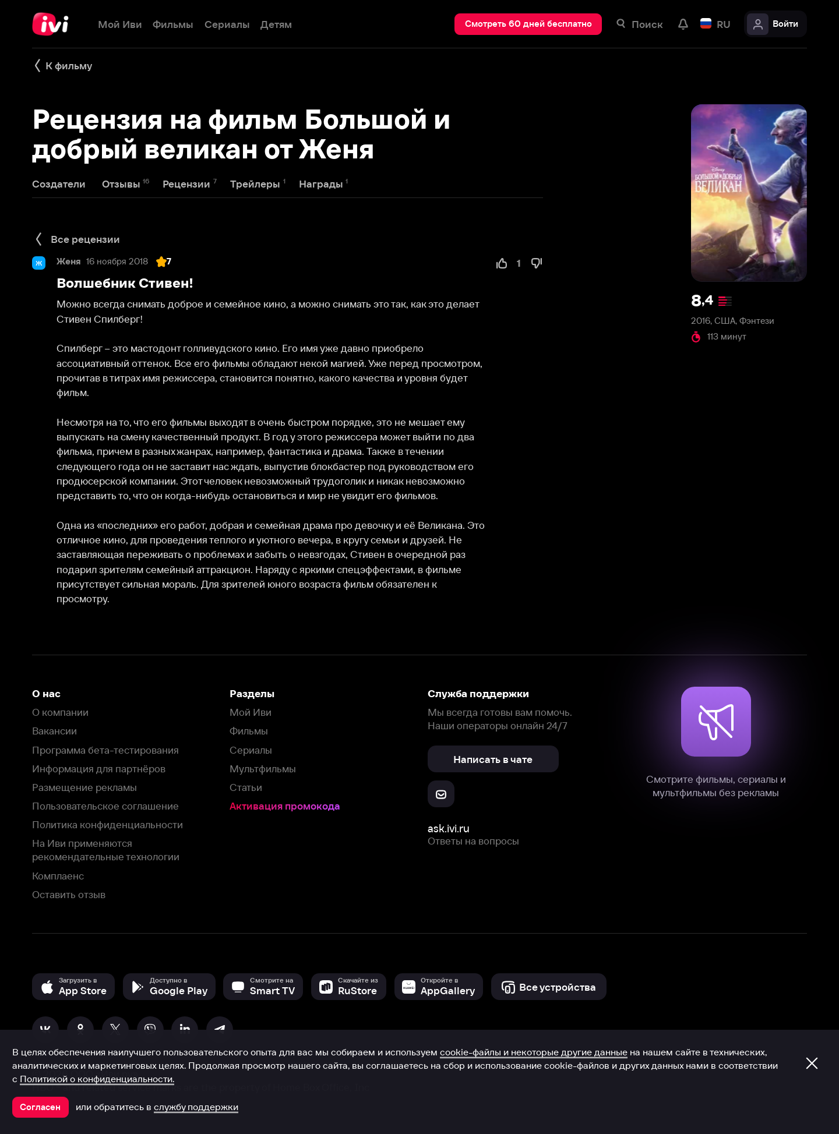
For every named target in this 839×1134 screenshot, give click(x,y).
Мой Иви (251, 712)
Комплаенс (58, 875)
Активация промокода (285, 805)
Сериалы (251, 749)
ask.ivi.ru (449, 828)
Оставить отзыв (68, 894)
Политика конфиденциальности (107, 824)
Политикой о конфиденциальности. (97, 1078)
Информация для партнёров (98, 768)
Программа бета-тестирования (105, 749)
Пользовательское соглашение (105, 805)
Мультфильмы (263, 768)
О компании (60, 712)
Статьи (246, 787)
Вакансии (54, 730)
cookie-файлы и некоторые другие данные (534, 1052)
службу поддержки (196, 1106)
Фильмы (249, 730)
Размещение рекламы (84, 787)
